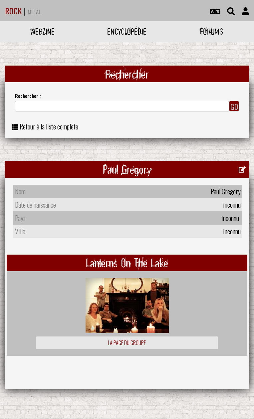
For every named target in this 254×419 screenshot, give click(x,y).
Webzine (42, 31)
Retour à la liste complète (49, 126)
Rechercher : (28, 95)
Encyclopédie (126, 31)
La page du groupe (127, 343)
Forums (211, 31)
